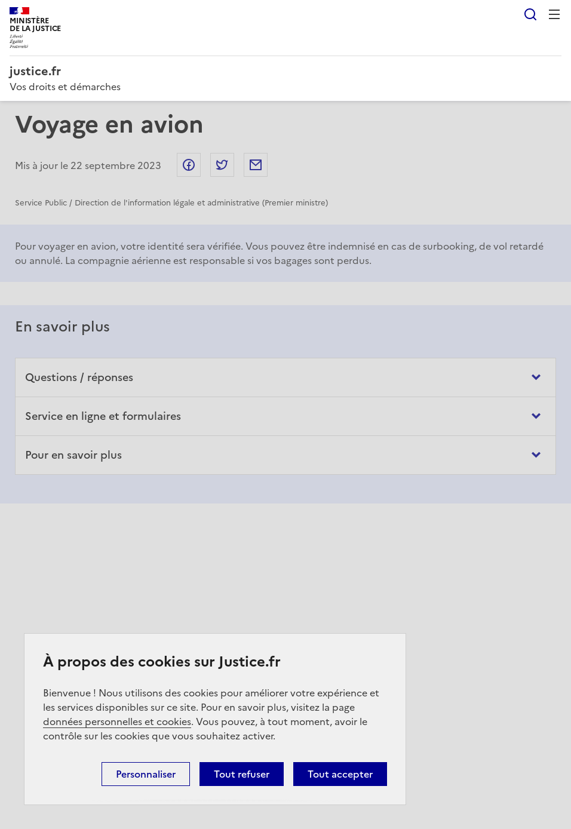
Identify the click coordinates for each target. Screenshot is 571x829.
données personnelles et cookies (117, 721)
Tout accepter (340, 774)
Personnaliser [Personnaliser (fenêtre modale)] (146, 774)
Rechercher (530, 14)
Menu (554, 14)
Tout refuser (241, 774)
